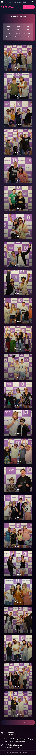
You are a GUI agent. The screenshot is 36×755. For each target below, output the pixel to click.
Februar (18, 26)
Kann (18, 30)
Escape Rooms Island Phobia (18, 2)
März (27, 26)
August (18, 33)
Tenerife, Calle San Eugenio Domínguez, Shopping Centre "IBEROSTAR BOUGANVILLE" (19, 740)
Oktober (8, 37)
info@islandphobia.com (13, 745)
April (8, 30)
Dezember (27, 37)
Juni (27, 30)
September (27, 33)
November (18, 37)
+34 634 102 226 (11, 735)
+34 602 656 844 (11, 733)
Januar (8, 26)
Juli (9, 33)
